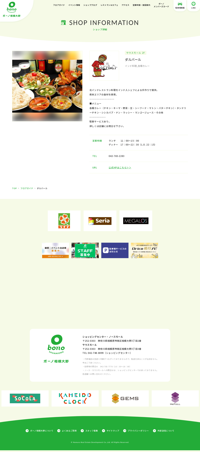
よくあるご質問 (69, 432)
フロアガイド (59, 5)
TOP (14, 190)
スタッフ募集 (91, 432)
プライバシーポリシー (138, 432)
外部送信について (166, 432)
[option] (47, 86)
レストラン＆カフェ (109, 5)
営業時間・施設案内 (141, 5)
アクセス (125, 5)
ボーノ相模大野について (41, 432)
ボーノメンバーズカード (161, 5)
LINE (193, 5)
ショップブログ (90, 5)
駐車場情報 (180, 5)
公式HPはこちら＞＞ (120, 169)
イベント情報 (74, 5)
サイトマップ (113, 432)
